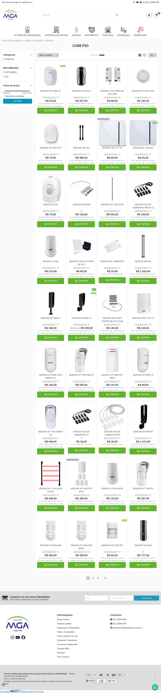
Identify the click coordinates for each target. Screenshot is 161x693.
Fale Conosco (63, 657)
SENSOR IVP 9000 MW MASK (81, 546)
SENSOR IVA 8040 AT (143, 432)
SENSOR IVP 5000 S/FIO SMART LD (50, 376)
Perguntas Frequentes (67, 640)
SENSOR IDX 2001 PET (51, 148)
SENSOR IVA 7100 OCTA (112, 204)
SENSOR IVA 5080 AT (51, 318)
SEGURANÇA (123, 31)
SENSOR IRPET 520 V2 (143, 318)
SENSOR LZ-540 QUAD (112, 488)
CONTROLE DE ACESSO (56, 31)
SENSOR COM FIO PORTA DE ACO (81, 263)
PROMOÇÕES (140, 31)
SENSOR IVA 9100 (143, 545)
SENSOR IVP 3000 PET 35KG (112, 376)
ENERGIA (76, 31)
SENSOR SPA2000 (81, 204)
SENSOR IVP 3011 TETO (143, 91)
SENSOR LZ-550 (50, 261)
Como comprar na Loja (67, 636)
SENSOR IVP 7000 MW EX (81, 375)
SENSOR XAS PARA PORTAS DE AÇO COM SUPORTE (112, 320)
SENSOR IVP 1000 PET (112, 545)
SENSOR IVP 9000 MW (50, 545)
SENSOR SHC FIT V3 (112, 148)
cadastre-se (27, 2)
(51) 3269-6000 (118, 619)
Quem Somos (63, 619)
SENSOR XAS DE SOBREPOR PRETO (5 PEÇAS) (143, 206)
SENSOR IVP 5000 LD (143, 375)
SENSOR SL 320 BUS (143, 148)
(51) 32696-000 (151, 2)
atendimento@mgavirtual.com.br (126, 628)
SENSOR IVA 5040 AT (81, 318)
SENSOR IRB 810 (143, 261)
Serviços (61, 653)
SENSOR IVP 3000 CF (50, 91)
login (16, 2)
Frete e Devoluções (65, 632)
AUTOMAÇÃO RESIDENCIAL (27, 31)
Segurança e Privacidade (68, 628)
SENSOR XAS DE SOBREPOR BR (112, 433)
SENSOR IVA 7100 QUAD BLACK (50, 490)
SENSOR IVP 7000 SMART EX (50, 433)
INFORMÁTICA (91, 31)
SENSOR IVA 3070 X (81, 91)
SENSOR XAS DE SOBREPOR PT (81, 433)
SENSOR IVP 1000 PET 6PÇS (81, 490)
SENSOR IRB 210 (81, 148)
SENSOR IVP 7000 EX (143, 488)
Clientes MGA (63, 648)
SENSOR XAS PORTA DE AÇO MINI (112, 92)
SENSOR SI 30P (50, 204)
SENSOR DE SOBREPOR (112, 261)
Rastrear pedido (64, 624)
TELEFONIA (107, 31)
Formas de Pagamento (67, 644)
